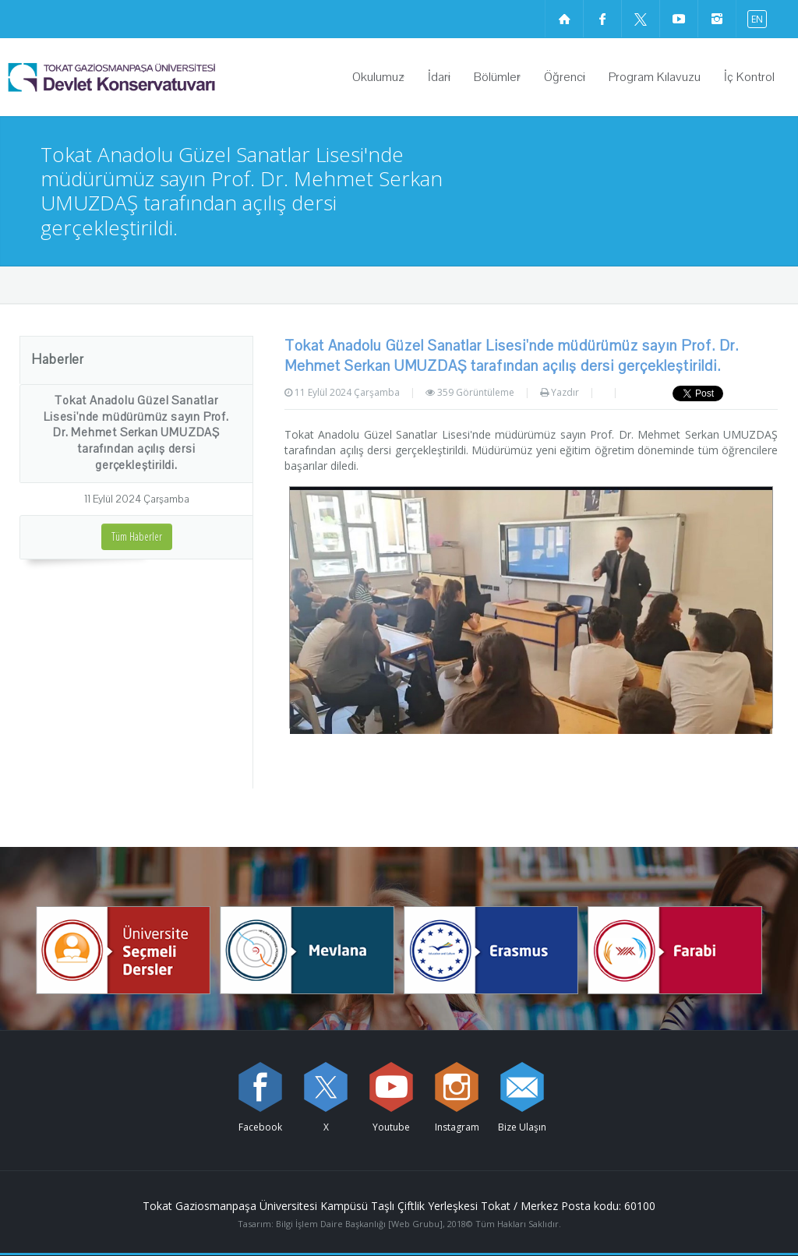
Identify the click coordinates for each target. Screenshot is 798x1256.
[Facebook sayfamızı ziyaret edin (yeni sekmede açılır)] (602, 18)
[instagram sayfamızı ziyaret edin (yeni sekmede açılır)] (717, 18)
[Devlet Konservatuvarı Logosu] (151, 77)
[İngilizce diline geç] (753, 18)
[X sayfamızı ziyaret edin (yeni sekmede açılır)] (640, 18)
